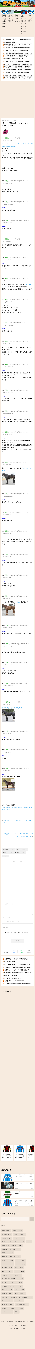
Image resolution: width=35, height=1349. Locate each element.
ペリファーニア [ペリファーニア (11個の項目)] (18, 1291)
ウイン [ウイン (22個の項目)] (29, 1247)
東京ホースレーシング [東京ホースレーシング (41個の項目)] (17, 1313)
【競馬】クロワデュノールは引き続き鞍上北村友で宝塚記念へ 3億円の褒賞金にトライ (18, 61)
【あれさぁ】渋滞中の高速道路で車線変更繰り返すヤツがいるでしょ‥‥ (18, 983)
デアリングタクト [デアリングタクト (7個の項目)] (19, 1276)
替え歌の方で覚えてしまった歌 (12, 978)
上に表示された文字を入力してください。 (15, 932)
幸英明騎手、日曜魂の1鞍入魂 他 (13, 58)
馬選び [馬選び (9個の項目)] (17, 1317)
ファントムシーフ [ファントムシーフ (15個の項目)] (17, 1287)
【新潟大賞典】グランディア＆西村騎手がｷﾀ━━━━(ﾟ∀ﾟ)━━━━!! (18, 39)
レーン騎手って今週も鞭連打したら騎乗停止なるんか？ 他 (18, 64)
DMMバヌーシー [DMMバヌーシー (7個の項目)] (7, 1243)
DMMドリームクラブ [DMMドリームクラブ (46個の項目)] (20, 1239)
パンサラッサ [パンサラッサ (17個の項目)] (6, 1287)
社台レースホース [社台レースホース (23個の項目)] (7, 1317)
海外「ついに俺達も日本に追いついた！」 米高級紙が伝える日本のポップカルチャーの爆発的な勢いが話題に (18, 78)
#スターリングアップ (22, 849)
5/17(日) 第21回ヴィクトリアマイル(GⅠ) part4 (17, 45)
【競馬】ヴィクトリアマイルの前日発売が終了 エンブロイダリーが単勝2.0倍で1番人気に (18, 50)
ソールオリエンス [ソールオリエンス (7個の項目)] (7, 1273)
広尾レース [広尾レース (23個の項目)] (6, 1313)
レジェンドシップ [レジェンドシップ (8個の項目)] (27, 1302)
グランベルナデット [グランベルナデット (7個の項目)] (8, 1258)
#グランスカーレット (8, 849)
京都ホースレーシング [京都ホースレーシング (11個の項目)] (22, 1309)
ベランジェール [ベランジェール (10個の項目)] (7, 1291)
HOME (2, 1326)
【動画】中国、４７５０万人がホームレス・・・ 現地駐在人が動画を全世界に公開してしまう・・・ (18, 75)
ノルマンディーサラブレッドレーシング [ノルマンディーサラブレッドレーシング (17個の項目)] (13, 1284)
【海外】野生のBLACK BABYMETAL (14, 981)
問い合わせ (23, 1330)
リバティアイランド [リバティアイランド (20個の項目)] (20, 1298)
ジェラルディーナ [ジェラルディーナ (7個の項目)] (20, 1269)
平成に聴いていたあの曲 (10, 975)
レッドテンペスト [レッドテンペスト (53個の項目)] (7, 1306)
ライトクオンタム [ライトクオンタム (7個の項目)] (7, 1298)
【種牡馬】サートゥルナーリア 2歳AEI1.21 (17, 18)
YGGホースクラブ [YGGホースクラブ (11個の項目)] (19, 1243)
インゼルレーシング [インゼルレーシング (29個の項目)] (19, 1247)
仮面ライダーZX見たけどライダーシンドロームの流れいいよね (18, 972)
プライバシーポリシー (14, 1330)
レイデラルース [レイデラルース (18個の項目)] (16, 1302)
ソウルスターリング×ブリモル (12, 708)
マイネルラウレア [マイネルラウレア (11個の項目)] (7, 1295)
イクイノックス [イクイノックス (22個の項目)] (7, 1247)
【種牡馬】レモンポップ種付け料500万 (10, 18)
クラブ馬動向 (13, 120)
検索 (31, 1224)
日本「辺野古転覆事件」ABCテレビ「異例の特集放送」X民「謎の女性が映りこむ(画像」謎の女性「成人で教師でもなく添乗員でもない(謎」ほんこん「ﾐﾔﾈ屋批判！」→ (18, 69)
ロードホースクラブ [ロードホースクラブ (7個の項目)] (8, 1309)
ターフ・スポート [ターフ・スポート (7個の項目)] (7, 1276)
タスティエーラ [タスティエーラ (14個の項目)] (19, 1273)
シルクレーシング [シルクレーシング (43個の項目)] (20, 1265)
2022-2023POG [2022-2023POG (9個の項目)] (17, 1236)
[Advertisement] (17, 99)
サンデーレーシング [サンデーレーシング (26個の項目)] (8, 1265)
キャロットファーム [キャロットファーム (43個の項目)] (17, 1250)
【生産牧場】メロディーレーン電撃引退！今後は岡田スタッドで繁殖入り (4, 21)
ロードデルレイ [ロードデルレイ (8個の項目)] (19, 1306)
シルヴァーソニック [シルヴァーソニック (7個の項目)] (8, 1269)
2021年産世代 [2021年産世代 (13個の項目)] (6, 1236)
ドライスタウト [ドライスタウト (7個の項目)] (7, 1280)
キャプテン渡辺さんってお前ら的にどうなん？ (16, 56)
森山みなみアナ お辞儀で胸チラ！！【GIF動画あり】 (18, 67)
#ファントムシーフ (20, 852)
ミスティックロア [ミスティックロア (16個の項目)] (19, 1295)
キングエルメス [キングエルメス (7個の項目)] (7, 1254)
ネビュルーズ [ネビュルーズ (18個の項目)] (17, 1280)
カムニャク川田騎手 (9, 42)
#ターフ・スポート (8, 852)
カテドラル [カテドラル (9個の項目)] (6, 1250)
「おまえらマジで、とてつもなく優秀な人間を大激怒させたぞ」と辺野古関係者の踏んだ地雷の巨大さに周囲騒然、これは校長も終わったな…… (18, 72)
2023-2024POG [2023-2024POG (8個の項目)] (7, 1239)
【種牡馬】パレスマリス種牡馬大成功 (29, 18)
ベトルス (17, 602)
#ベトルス (5, 856)
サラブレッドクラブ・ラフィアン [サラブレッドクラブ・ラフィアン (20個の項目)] (11, 1261)
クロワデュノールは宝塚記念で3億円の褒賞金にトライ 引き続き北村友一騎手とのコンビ (18, 47)
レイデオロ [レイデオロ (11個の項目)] (6, 1302)
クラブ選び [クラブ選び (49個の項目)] (17, 1254)
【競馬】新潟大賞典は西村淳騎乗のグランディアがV (18, 53)
